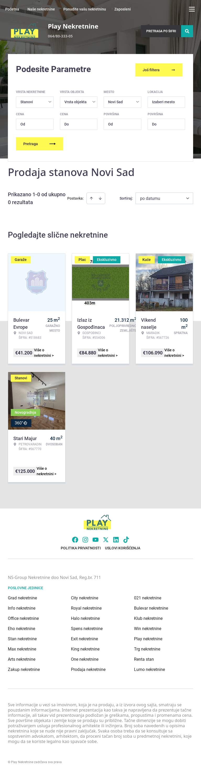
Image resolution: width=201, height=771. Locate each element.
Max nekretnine (22, 647)
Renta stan (144, 657)
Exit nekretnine (84, 637)
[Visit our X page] (106, 538)
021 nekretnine (147, 596)
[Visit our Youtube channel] (95, 538)
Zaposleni (122, 9)
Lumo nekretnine (149, 668)
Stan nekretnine (22, 637)
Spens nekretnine (87, 627)
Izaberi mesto (163, 101)
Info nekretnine (21, 606)
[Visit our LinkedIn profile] (116, 538)
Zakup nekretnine (24, 668)
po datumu (150, 197)
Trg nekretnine (147, 647)
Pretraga (39, 142)
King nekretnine (85, 647)
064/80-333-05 (60, 36)
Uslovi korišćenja (122, 547)
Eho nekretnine (21, 627)
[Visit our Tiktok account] (126, 538)
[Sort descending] (100, 197)
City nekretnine (84, 596)
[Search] (187, 31)
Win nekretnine (147, 627)
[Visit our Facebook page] (75, 538)
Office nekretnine (23, 617)
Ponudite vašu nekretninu (84, 9)
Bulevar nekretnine (151, 606)
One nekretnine (84, 657)
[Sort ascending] (91, 197)
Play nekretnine (148, 637)
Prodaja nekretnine (88, 668)
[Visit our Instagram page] (85, 538)
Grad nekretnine (22, 596)
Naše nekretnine (41, 9)
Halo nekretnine (85, 617)
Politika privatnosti (81, 547)
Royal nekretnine (86, 606)
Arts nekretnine (21, 657)
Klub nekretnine (148, 617)
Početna (12, 9)
